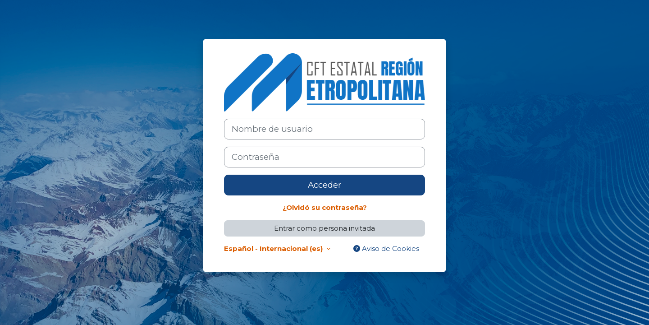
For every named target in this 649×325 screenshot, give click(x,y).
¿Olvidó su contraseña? (325, 207)
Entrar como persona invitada (324, 228)
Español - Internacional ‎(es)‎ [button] (274, 248)
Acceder (324, 185)
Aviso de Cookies (386, 248)
